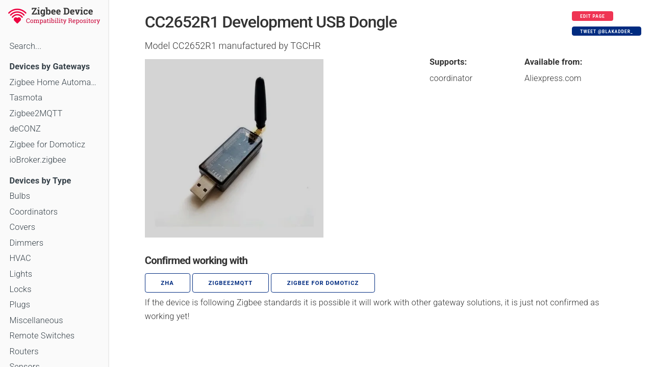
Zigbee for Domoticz (47, 144)
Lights (20, 274)
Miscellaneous (36, 320)
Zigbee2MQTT (35, 113)
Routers (23, 351)
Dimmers (26, 243)
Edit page (592, 16)
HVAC (20, 258)
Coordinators (33, 212)
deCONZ (25, 129)
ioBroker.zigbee (37, 160)
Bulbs (19, 196)
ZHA (167, 283)
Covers (22, 227)
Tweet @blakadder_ (606, 31)
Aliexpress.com (553, 78)
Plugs (19, 304)
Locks (20, 289)
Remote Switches (41, 335)
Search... (25, 46)
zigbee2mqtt (230, 283)
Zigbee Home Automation (53, 82)
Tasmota (25, 97)
